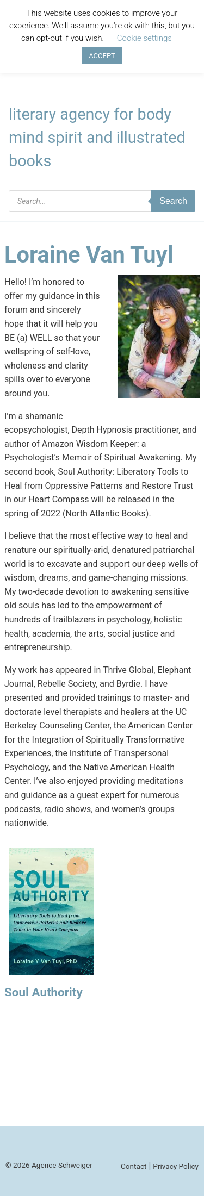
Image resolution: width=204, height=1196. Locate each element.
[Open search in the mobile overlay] (102, 201)
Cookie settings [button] (144, 38)
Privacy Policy (176, 1166)
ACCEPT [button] (102, 56)
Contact (134, 1166)
